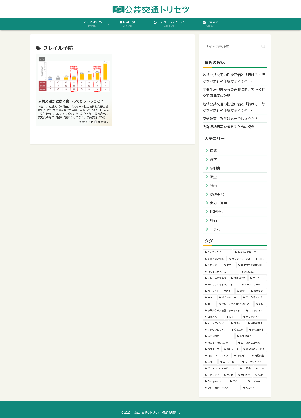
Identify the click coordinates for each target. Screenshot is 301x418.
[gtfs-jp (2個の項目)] (229, 375)
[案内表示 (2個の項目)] (244, 375)
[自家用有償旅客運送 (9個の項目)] (252, 265)
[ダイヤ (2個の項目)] (237, 381)
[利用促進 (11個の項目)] (212, 265)
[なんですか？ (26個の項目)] (217, 252)
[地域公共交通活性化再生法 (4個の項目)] (235, 304)
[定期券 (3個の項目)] (237, 323)
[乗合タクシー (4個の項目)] (229, 297)
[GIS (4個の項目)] (260, 304)
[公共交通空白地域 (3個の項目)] (252, 342)
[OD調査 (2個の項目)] (245, 368)
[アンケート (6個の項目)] (257, 278)
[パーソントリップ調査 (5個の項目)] (219, 291)
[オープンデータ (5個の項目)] (253, 284)
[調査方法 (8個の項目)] (253, 272)
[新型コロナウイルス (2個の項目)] (217, 355)
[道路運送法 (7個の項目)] (238, 278)
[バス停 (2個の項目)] (260, 375)
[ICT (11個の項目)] (229, 265)
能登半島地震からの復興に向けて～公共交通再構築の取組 (234, 92)
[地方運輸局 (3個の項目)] (219, 336)
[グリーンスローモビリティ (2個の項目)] (220, 368)
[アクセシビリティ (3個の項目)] (216, 329)
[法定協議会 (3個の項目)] (251, 336)
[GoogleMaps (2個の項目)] (215, 381)
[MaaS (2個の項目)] (260, 368)
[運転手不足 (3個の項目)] (256, 323)
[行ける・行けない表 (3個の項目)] (219, 342)
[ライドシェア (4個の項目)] (256, 310)
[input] (235, 46)
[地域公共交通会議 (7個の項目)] (215, 278)
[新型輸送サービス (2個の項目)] (254, 349)
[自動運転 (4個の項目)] (213, 317)
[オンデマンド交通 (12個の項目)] (240, 259)
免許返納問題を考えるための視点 (228, 126)
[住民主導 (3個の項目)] (238, 329)
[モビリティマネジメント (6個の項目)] (221, 284)
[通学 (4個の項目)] (210, 304)
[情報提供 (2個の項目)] (240, 355)
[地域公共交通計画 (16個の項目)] (250, 252)
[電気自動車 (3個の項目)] (257, 329)
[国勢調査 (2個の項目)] (258, 355)
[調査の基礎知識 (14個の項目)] (215, 259)
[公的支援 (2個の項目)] (257, 381)
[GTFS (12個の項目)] (260, 259)
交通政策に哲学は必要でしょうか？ (230, 118)
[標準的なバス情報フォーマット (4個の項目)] (223, 310)
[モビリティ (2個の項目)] (212, 375)
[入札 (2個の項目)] (210, 362)
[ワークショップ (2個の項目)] (254, 362)
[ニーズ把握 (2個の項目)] (229, 362)
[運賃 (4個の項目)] (241, 291)
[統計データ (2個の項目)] (231, 349)
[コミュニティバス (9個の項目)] (221, 272)
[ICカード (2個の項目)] (254, 388)
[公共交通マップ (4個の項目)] (254, 297)
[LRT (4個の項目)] (233, 317)
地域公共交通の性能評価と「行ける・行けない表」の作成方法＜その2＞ (234, 77)
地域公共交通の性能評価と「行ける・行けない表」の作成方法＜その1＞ (234, 106)
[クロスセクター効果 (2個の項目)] (222, 388)
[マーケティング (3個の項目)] (215, 323)
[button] (263, 46)
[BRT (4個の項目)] (210, 297)
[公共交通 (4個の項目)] (258, 291)
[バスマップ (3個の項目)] (212, 349)
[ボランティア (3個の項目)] (254, 317)
